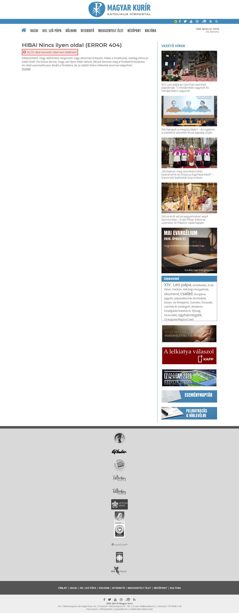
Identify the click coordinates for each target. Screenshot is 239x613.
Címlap (62, 587)
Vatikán (177, 289)
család (186, 293)
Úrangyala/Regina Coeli (179, 319)
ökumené (171, 294)
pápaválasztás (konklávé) (190, 298)
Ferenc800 (170, 315)
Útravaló (206, 302)
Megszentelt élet (110, 30)
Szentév (195, 302)
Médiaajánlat (106, 609)
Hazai (34, 30)
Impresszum (92, 609)
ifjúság (196, 311)
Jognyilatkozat (120, 609)
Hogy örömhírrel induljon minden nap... (184, 238)
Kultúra (150, 30)
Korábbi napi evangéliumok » (200, 270)
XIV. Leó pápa (52, 30)
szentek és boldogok (177, 306)
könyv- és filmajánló (176, 302)
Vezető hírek (173, 46)
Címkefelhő (171, 279)
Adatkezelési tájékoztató (141, 609)
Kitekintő (87, 30)
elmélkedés (199, 285)
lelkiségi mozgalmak (195, 289)
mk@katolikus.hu (147, 606)
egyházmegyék (190, 315)
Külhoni (71, 30)
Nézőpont (134, 30)
